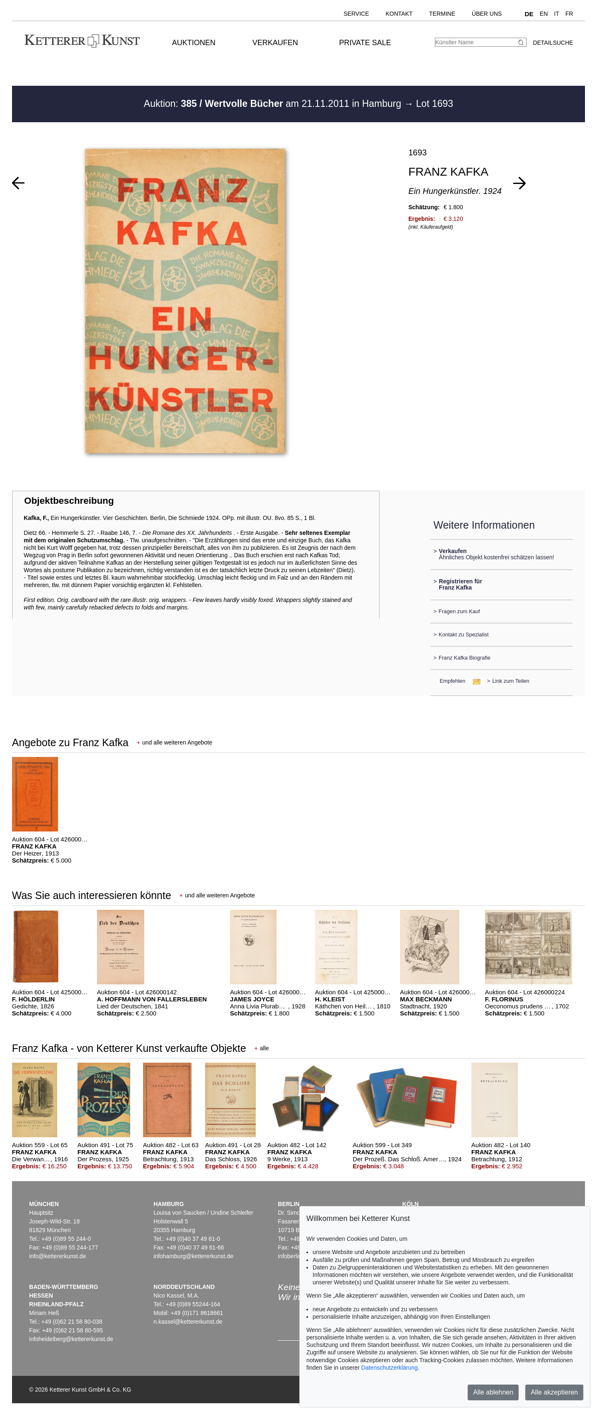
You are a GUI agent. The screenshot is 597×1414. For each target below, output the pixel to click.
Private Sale (365, 43)
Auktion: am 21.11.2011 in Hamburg (274, 103)
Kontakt (399, 13)
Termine (442, 13)
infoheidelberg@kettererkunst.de (71, 1339)
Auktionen (194, 43)
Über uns (487, 13)
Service (356, 13)
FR (569, 13)
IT (556, 13)
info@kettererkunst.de (57, 1256)
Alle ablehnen (493, 1392)
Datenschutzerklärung (389, 1367)
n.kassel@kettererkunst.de (187, 1321)
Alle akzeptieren (554, 1392)
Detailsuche (553, 42)
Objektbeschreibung (69, 501)
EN (544, 13)
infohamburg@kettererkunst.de (193, 1256)
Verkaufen (275, 43)
